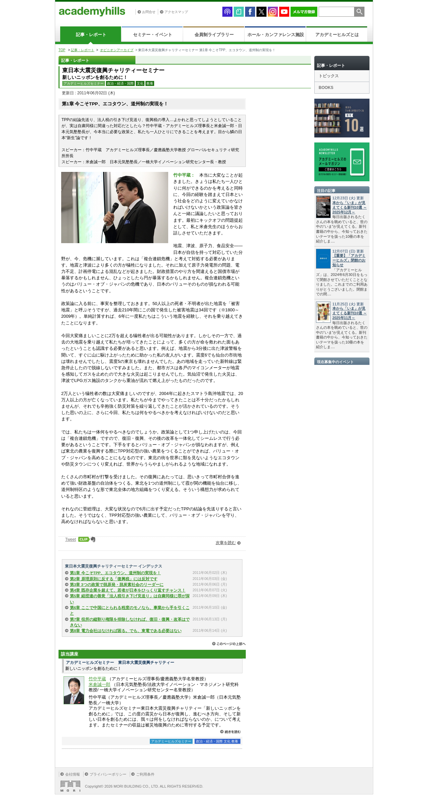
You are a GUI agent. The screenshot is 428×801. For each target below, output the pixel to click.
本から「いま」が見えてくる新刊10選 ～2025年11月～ (349, 313)
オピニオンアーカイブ (116, 50)
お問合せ (148, 12)
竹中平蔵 (97, 678)
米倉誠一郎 (99, 684)
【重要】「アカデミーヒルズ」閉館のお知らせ (348, 260)
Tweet (70, 539)
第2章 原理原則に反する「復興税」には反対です (113, 579)
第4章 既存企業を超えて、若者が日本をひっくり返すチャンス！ (128, 590)
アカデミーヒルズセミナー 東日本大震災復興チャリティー (120, 662)
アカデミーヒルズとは (337, 34)
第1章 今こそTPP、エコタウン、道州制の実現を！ (115, 573)
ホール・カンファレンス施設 (275, 34)
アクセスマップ (176, 12)
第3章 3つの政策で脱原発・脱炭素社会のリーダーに (117, 585)
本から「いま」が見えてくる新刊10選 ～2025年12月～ (349, 207)
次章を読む (226, 543)
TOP (62, 50)
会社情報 (72, 774)
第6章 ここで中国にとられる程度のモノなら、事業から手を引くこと (130, 610)
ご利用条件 (145, 774)
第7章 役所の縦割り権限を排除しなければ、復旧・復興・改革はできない (130, 622)
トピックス (329, 76)
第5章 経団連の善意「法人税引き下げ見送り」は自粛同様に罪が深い (130, 599)
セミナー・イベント (152, 34)
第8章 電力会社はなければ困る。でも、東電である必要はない (126, 631)
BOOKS (326, 87)
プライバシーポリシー (108, 774)
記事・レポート (91, 34)
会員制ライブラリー (214, 34)
